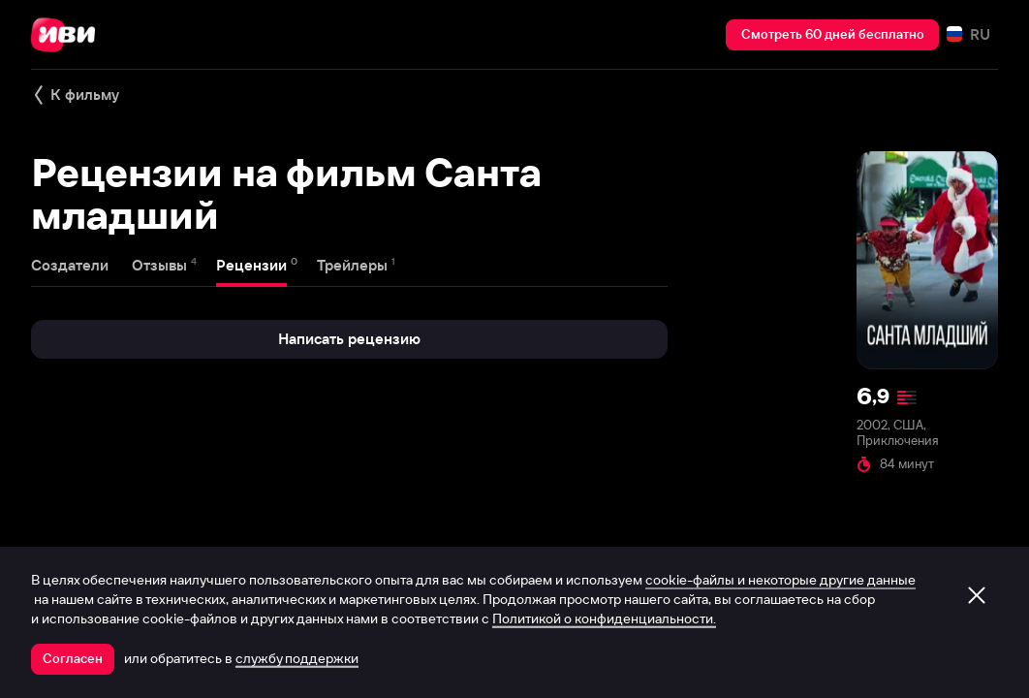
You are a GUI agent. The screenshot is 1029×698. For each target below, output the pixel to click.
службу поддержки (297, 658)
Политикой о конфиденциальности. (604, 618)
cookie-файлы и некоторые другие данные (780, 579)
